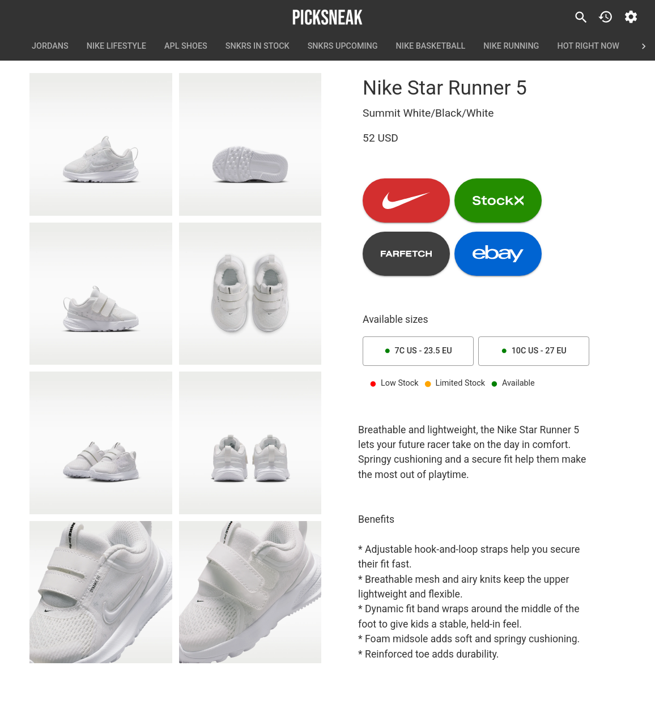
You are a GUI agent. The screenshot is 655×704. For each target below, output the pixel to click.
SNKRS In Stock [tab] (257, 46)
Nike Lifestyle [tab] (116, 46)
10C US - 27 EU (534, 351)
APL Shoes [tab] (185, 46)
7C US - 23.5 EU (418, 351)
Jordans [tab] (50, 46)
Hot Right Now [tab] (588, 46)
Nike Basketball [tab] (431, 46)
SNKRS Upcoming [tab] (343, 46)
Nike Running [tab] (511, 46)
